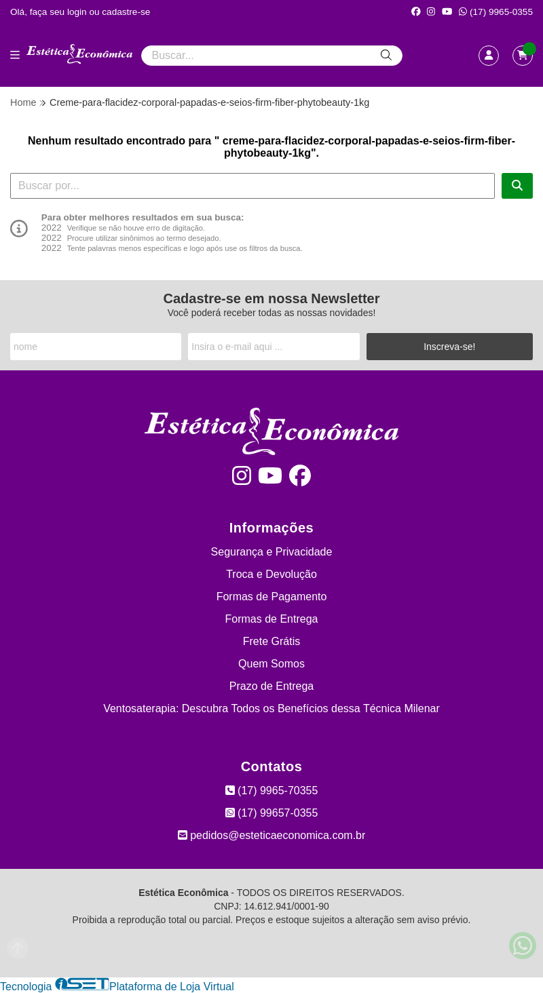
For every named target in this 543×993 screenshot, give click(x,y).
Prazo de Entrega (271, 686)
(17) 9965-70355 (271, 790)
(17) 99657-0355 (271, 813)
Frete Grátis (271, 641)
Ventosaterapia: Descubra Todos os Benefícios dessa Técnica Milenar (271, 708)
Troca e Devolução (271, 574)
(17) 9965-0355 (496, 12)
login (78, 12)
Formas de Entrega (271, 619)
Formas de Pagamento (272, 596)
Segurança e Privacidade (272, 552)
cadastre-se (126, 12)
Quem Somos (271, 663)
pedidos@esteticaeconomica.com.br (272, 835)
